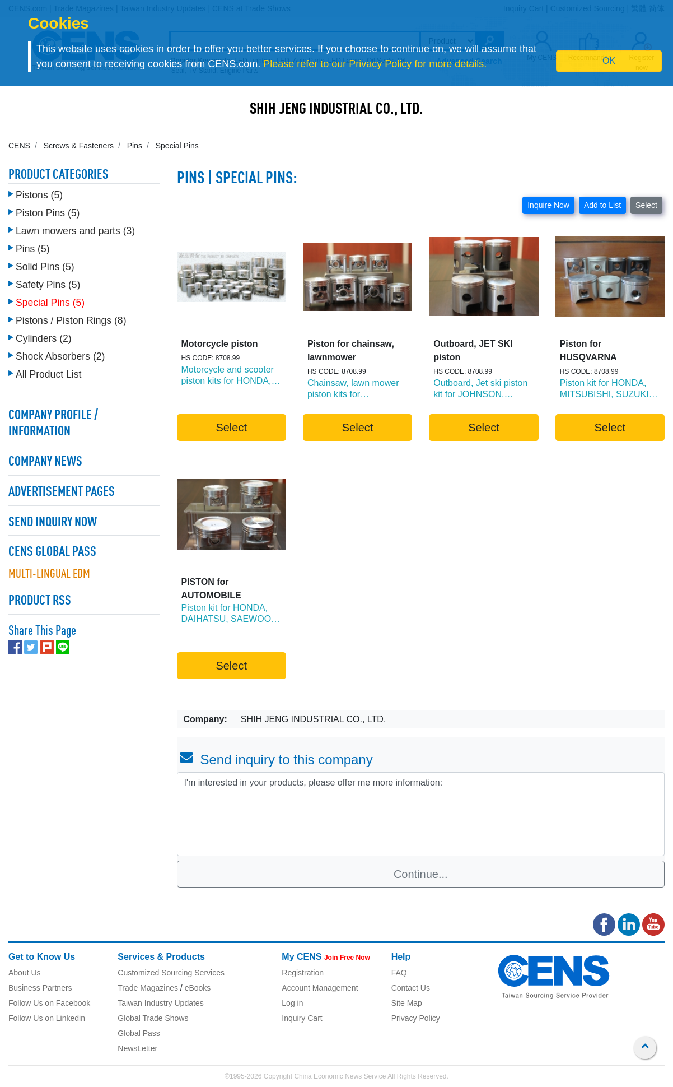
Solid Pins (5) (45, 266)
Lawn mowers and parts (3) (75, 230)
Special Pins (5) (50, 302)
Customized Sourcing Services (171, 972)
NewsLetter (137, 1048)
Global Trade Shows (153, 1018)
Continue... (421, 874)
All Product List (48, 374)
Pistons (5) (39, 195)
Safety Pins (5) (48, 284)
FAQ (399, 972)
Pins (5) (33, 248)
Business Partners (40, 987)
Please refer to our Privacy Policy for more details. (375, 63)
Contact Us (410, 987)
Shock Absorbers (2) (60, 356)
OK (608, 61)
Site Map (406, 1002)
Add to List (602, 205)
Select (646, 205)
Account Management (320, 987)
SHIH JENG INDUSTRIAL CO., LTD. (336, 110)
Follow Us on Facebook (49, 1002)
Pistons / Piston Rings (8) (71, 320)
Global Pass (139, 1033)
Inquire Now (548, 205)
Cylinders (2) (44, 338)
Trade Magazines (148, 987)
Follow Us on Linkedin (46, 1018)
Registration (303, 972)
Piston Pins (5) (48, 213)
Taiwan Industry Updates (160, 1002)
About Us (24, 972)
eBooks (198, 987)
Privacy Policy (415, 1018)
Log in (292, 1002)
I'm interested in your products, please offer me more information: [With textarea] (421, 814)
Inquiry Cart (302, 1018)
